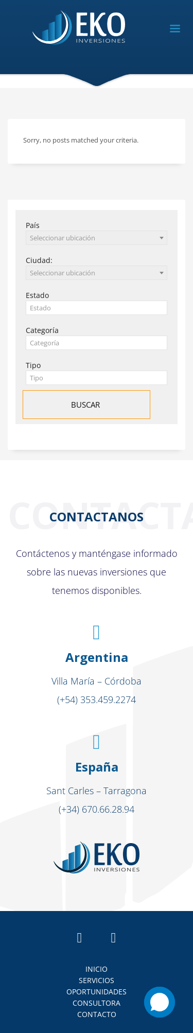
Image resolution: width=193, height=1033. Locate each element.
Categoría (42, 330)
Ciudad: (39, 260)
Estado (37, 295)
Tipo (33, 365)
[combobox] (96, 238)
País (33, 225)
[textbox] (96, 308)
